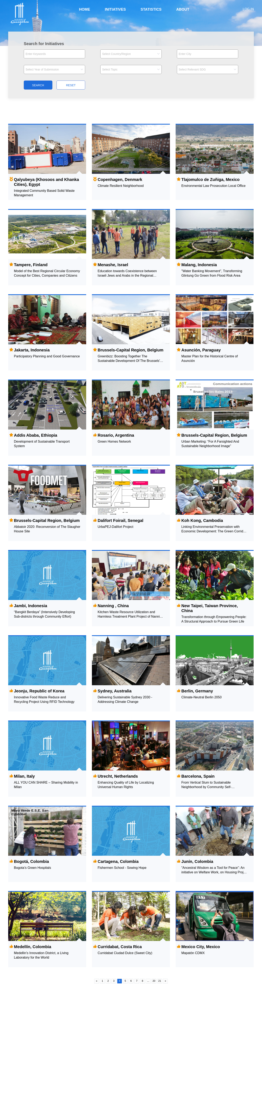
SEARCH (38, 85)
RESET (71, 85)
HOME (84, 9)
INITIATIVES (115, 9)
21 (159, 980)
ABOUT (182, 9)
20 (153, 980)
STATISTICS (151, 9)
